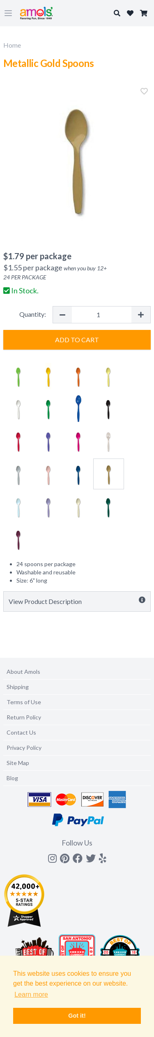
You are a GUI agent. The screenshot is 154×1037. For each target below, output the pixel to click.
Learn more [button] (31, 994)
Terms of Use (24, 701)
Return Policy (24, 717)
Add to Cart (77, 339)
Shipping (18, 686)
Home (12, 45)
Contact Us (21, 732)
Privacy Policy (24, 747)
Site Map (18, 762)
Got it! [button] (76, 1015)
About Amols (23, 671)
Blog (12, 777)
